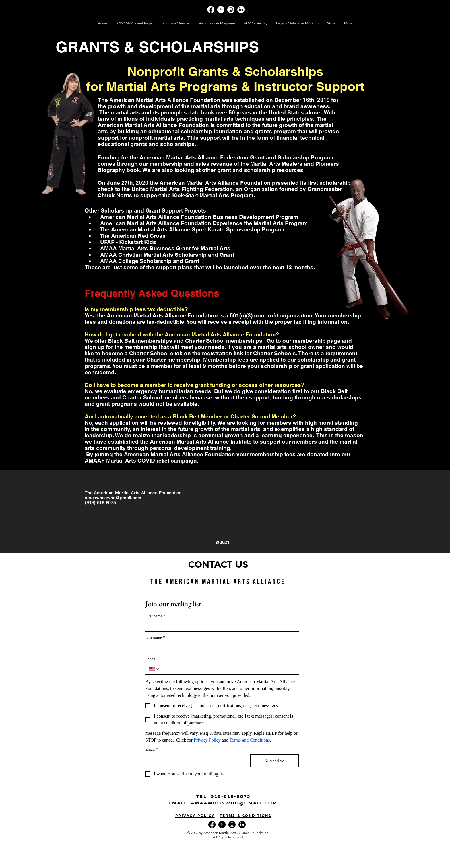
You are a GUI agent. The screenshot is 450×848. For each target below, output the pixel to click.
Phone (150, 659)
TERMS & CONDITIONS (245, 816)
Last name (155, 637)
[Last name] (220, 647)
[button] (331, 23)
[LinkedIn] (241, 9)
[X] (220, 9)
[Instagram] (230, 9)
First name (155, 616)
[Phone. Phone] (228, 669)
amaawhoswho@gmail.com (113, 497)
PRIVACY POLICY (195, 816)
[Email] (194, 759)
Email (151, 749)
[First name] (220, 626)
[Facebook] (210, 9)
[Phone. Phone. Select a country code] (154, 669)
